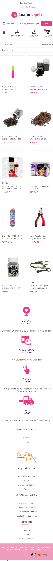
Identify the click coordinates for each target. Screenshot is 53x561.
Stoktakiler (8, 45)
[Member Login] (34, 33)
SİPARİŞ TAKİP (16, 36)
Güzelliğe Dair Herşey (26, 7)
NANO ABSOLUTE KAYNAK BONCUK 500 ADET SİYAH (39, 89)
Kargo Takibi (26, 481)
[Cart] (48, 33)
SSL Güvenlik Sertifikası (27, 512)
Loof (32, 282)
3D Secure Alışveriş (26, 507)
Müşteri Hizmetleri (26, 538)
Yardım (27, 489)
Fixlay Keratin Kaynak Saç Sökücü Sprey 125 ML (11, 188)
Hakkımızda (26, 438)
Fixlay (5, 182)
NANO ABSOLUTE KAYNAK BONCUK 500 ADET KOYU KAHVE (11, 139)
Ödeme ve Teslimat (26, 476)
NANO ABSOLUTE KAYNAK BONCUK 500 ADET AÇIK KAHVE (39, 139)
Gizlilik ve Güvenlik (27, 503)
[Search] (35, 24)
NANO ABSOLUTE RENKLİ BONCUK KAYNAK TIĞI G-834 (10, 89)
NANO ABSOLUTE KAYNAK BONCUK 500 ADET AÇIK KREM (11, 288)
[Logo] (26, 14)
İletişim (26, 442)
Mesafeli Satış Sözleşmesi (26, 516)
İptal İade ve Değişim (26, 485)
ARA (46, 23)
